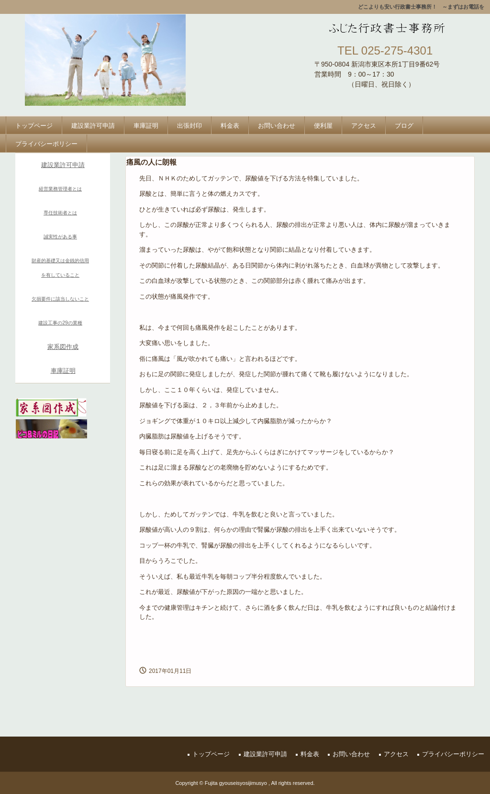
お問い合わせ (276, 125)
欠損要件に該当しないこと (60, 299)
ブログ (404, 125)
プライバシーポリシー (46, 143)
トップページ (34, 125)
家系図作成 (62, 346)
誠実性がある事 (60, 236)
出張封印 (189, 125)
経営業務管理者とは (60, 188)
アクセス (363, 125)
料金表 (230, 125)
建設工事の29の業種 (60, 322)
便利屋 (323, 125)
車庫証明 (146, 125)
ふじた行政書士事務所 (383, 28)
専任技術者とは (60, 212)
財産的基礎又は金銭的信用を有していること (60, 268)
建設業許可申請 (93, 125)
